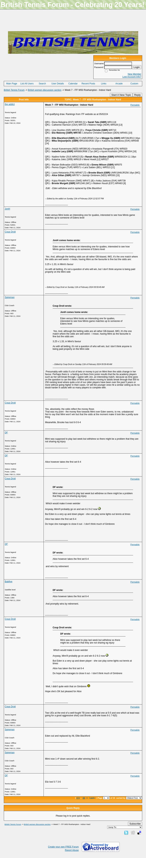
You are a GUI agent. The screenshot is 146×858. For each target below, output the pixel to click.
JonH (7, 208)
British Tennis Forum (14, 90)
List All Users (26, 83)
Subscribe (135, 823)
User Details (58, 83)
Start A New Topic (121, 94)
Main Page (11, 83)
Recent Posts (88, 83)
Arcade (119, 83)
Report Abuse (72, 850)
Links (103, 83)
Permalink (135, 105)
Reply (137, 94)
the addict (10, 104)
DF (6, 432)
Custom (134, 83)
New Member (134, 74)
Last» (92, 798)
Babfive (8, 581)
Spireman (9, 297)
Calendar (73, 83)
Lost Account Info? (131, 76)
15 (84, 798)
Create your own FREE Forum (63, 846)
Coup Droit (10, 231)
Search (42, 83)
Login (136, 67)
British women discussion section (44, 90)
